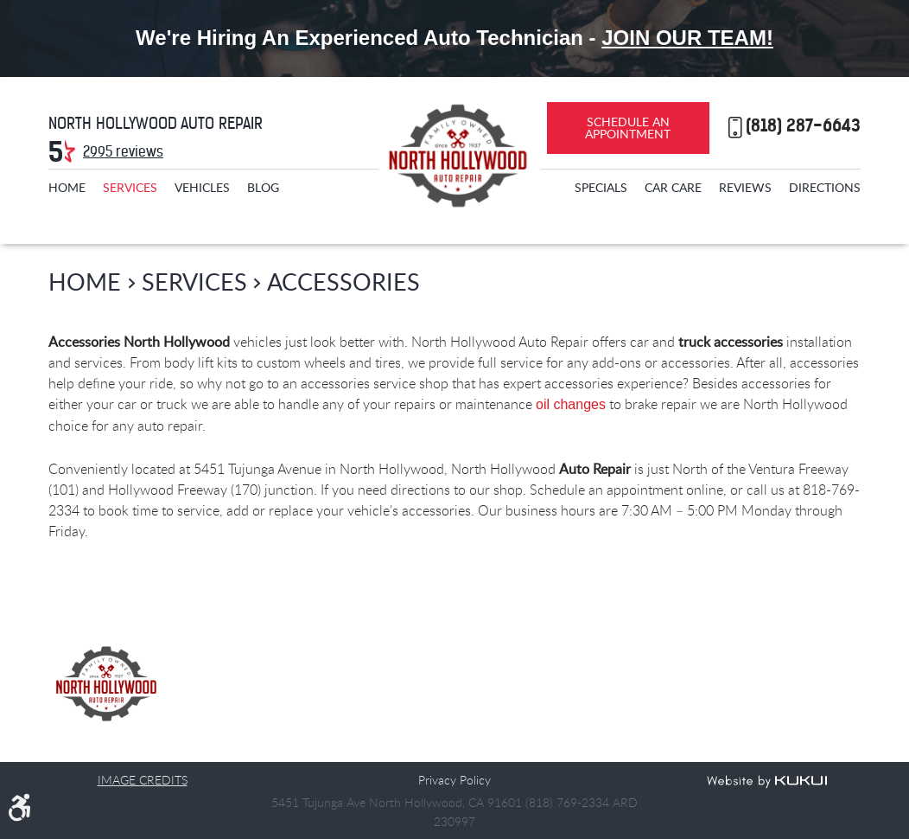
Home (67, 187)
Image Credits (143, 780)
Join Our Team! (687, 37)
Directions (825, 187)
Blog (263, 187)
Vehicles (202, 187)
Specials (601, 187)
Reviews (745, 187)
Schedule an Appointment (628, 127)
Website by (767, 782)
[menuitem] (67, 187)
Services (130, 187)
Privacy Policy (454, 780)
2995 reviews (123, 151)
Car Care (673, 187)
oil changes (571, 404)
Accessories (343, 282)
